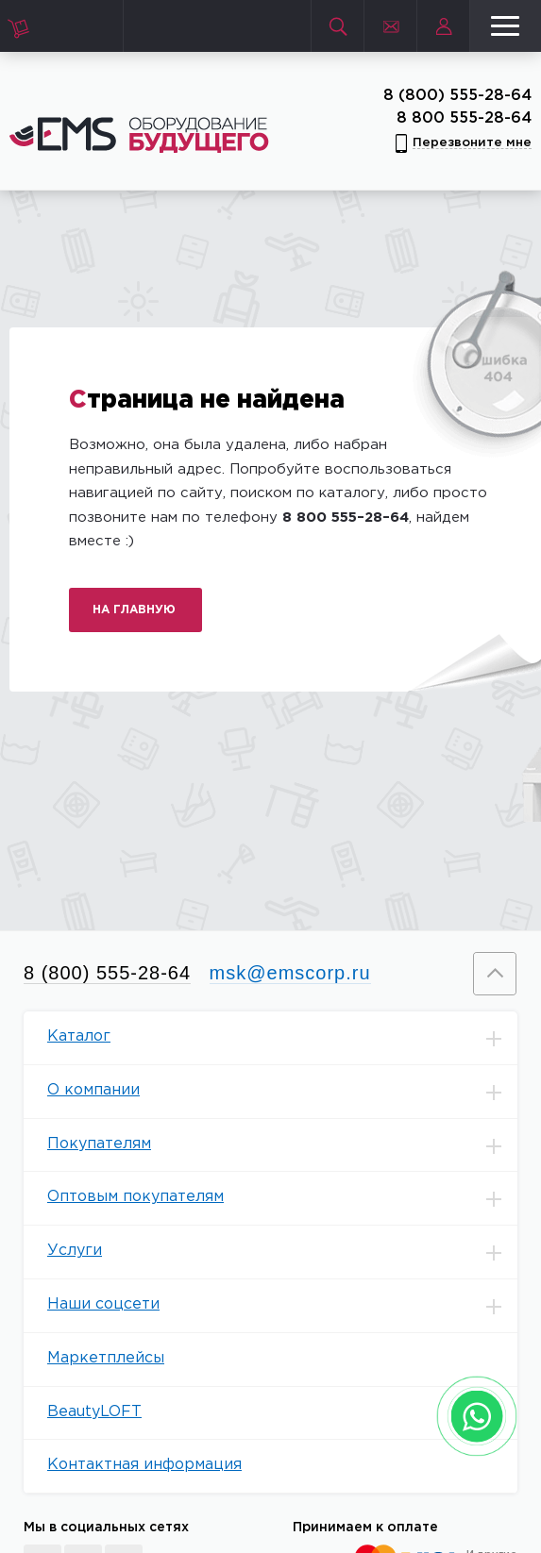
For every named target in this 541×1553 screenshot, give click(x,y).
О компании (282, 1091)
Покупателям (282, 1145)
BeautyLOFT (94, 1412)
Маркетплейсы (105, 1358)
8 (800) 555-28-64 (457, 96)
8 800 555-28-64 (464, 118)
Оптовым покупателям (282, 1198)
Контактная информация (144, 1465)
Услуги (282, 1252)
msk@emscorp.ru (290, 972)
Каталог (282, 1037)
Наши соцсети (282, 1305)
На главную (134, 610)
